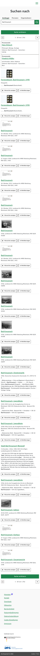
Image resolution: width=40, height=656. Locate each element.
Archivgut (5, 18)
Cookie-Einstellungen (11, 620)
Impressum (7, 623)
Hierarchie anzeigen (9, 90)
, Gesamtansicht (13, 559)
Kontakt (6, 598)
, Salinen (10, 510)
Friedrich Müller (8, 58)
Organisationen (26, 18)
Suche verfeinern (20, 32)
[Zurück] (2, 37)
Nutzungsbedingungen (11, 612)
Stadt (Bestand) (13, 446)
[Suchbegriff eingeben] (17, 22)
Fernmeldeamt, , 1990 (15, 80)
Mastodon (7, 594)
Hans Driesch (7, 45)
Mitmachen (7, 605)
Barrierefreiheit (9, 609)
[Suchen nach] (36, 22)
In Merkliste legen (25, 90)
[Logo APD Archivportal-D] (4, 3)
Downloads (7, 601)
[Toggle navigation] (37, 3)
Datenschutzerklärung (11, 616)
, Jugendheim (12, 401)
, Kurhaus (10, 535)
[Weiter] (37, 37)
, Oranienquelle (12, 373)
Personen (15, 18)
